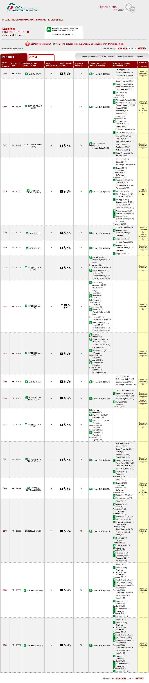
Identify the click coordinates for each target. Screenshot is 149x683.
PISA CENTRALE (35, 106)
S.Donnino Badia (122, 379)
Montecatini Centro (123, 103)
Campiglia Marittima (118, 549)
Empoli (118, 168)
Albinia (118, 561)
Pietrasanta (120, 205)
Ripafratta (120, 124)
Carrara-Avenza (122, 214)
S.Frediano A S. (122, 185)
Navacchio (120, 188)
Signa (118, 162)
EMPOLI (32, 74)
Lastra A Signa (121, 72)
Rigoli (118, 126)
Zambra (119, 139)
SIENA (32, 233)
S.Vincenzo (120, 545)
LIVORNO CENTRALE (32, 489)
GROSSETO (32, 591)
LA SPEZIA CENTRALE (32, 192)
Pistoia (118, 92)
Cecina (118, 538)
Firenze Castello (122, 136)
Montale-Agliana (122, 89)
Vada (118, 535)
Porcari (119, 113)
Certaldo (119, 236)
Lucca (118, 121)
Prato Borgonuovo (123, 466)
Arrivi (33, 56)
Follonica (119, 553)
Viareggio (119, 200)
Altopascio (120, 111)
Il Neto (118, 144)
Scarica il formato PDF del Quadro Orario (117, 56)
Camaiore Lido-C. (123, 202)
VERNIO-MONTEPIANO (33, 145)
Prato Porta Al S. (122, 86)
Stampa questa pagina (89, 56)
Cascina (119, 182)
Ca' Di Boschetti (122, 219)
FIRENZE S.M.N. (34, 267)
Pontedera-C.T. (122, 180)
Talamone (120, 558)
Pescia (118, 108)
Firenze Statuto (98, 148)
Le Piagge (120, 70)
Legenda (140, 56)
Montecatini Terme (123, 100)
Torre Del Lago (121, 196)
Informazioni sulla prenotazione (63, 34)
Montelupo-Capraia (123, 75)
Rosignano (120, 532)
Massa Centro (121, 211)
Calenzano (120, 150)
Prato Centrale (121, 84)
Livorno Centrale (122, 522)
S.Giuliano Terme (122, 129)
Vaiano (118, 155)
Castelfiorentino (122, 233)
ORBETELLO (30, 531)
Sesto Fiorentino (122, 81)
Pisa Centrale (121, 191)
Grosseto (119, 556)
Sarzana (119, 216)
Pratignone (120, 147)
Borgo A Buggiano (123, 105)
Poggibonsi (120, 239)
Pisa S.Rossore (122, 133)
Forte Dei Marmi (122, 208)
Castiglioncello (121, 529)
